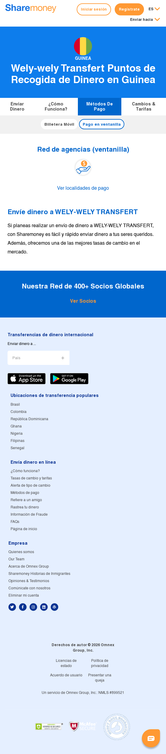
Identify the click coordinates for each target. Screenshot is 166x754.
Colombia (19, 411)
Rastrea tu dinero (25, 507)
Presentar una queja (99, 678)
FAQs (15, 521)
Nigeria (17, 433)
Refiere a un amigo (26, 500)
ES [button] (151, 9)
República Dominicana (29, 419)
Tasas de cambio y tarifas (31, 478)
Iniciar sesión (94, 9)
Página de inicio (24, 529)
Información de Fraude (29, 514)
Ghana (16, 426)
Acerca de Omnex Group (28, 566)
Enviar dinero (17, 106)
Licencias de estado (66, 663)
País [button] (16, 358)
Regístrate (129, 9)
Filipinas (17, 440)
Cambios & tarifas (143, 106)
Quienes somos (21, 552)
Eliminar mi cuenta (23, 595)
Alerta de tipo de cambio (30, 485)
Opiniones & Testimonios (28, 581)
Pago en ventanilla (102, 124)
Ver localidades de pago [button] (83, 188)
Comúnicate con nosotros (29, 588)
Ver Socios (83, 301)
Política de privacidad (99, 663)
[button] (145, 19)
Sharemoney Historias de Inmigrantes (39, 573)
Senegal (17, 448)
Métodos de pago (99, 106)
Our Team (16, 559)
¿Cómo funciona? (56, 106)
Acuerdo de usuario (66, 675)
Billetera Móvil (59, 124)
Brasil (15, 404)
